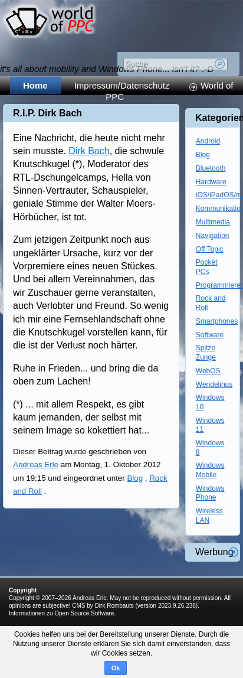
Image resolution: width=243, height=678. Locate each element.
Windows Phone (210, 493)
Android (208, 141)
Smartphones (217, 321)
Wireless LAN (209, 515)
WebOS (208, 371)
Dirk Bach (88, 151)
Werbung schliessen (233, 552)
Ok (115, 668)
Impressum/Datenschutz (122, 85)
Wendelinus (214, 384)
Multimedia (213, 222)
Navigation (212, 236)
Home (35, 85)
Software (210, 335)
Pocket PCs (207, 267)
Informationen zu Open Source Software (61, 613)
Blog (135, 478)
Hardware (211, 182)
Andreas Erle (35, 464)
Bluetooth (211, 168)
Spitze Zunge (206, 352)
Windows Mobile (210, 470)
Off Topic (210, 249)
